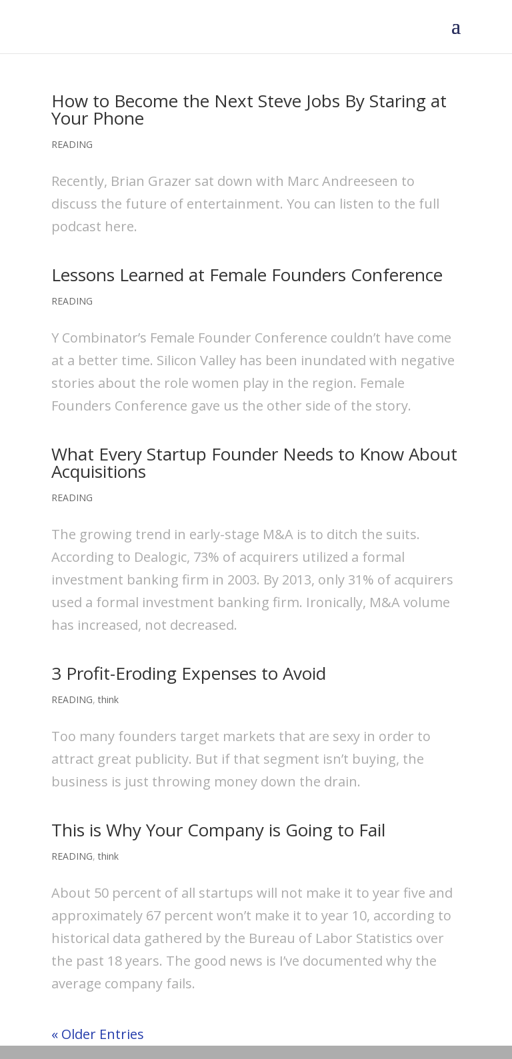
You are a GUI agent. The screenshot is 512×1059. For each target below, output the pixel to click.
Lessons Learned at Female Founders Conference (247, 275)
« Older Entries (97, 1034)
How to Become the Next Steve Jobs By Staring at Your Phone (249, 109)
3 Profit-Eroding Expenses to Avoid (188, 673)
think (108, 699)
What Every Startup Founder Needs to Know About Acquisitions (254, 462)
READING (72, 144)
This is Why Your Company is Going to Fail (218, 830)
